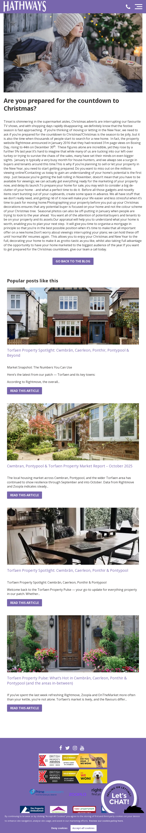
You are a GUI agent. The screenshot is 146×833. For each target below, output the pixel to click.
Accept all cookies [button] (83, 828)
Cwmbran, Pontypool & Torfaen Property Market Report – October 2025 (70, 466)
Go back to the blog (73, 261)
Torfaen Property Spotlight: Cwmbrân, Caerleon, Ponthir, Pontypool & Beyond (68, 353)
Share (11, 262)
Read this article (24, 391)
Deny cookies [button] (59, 828)
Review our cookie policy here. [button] (106, 820)
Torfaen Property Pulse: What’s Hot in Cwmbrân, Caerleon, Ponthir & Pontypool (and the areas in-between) (67, 680)
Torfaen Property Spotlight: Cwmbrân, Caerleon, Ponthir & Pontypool (67, 570)
